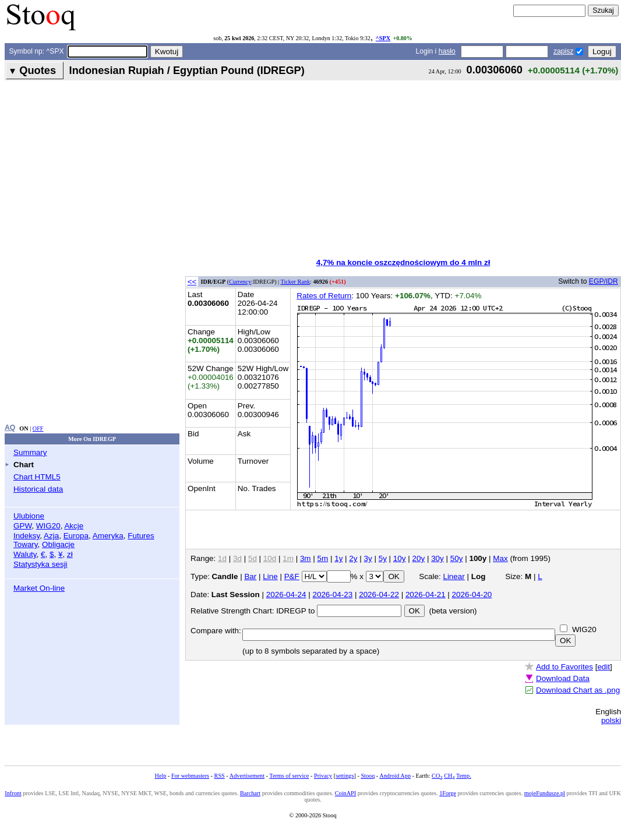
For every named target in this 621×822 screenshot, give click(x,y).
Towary (25, 544)
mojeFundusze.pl (544, 793)
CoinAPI (345, 793)
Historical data (38, 489)
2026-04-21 (425, 594)
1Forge (447, 793)
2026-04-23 (332, 594)
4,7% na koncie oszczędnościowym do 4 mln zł (403, 262)
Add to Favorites (564, 666)
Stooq (368, 775)
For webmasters (190, 775)
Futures (141, 535)
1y (338, 558)
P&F (291, 576)
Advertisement (247, 775)
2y (353, 558)
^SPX (383, 38)
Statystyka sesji (40, 564)
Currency (240, 281)
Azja (51, 535)
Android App (395, 775)
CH (449, 775)
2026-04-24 (286, 594)
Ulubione (28, 515)
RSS (219, 775)
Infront (13, 793)
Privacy (323, 775)
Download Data (563, 678)
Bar (250, 576)
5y (383, 558)
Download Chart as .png (578, 690)
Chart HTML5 (37, 476)
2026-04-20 (472, 594)
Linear (453, 576)
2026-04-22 (379, 594)
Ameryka (108, 535)
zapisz (563, 51)
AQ (10, 428)
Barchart (250, 793)
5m (323, 558)
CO (437, 775)
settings (345, 775)
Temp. (463, 775)
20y (418, 558)
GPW (22, 525)
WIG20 (48, 525)
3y (368, 558)
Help (161, 775)
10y (399, 558)
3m (305, 558)
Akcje (73, 525)
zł (70, 554)
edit (603, 666)
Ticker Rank (295, 281)
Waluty (25, 554)
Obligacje (58, 544)
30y (437, 558)
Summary (30, 452)
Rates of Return (324, 295)
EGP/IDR (603, 281)
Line (270, 576)
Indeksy (26, 535)
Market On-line (39, 588)
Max (500, 558)
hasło (447, 51)
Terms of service (289, 775)
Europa (76, 535)
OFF (38, 428)
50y (456, 558)
